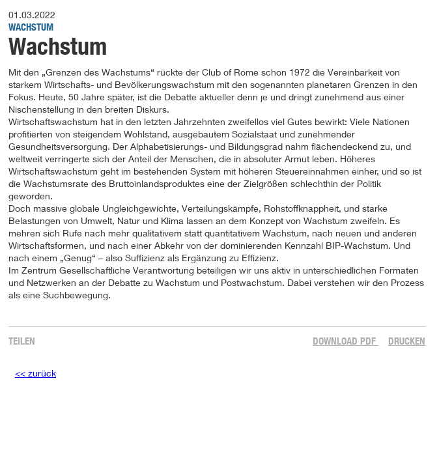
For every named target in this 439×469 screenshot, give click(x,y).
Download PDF (345, 341)
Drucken (406, 341)
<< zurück (35, 372)
